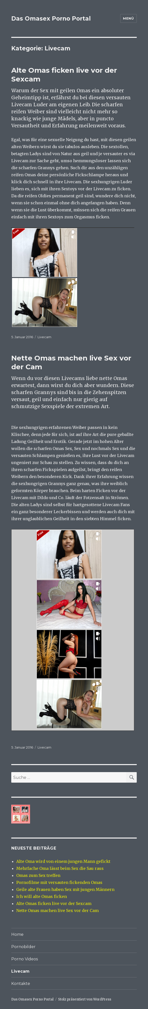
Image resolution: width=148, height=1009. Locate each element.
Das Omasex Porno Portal (51, 18)
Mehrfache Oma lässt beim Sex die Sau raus (60, 868)
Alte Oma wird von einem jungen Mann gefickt (63, 861)
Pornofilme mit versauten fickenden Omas (59, 882)
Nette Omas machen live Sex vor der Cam (57, 910)
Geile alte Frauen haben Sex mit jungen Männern (65, 889)
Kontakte (20, 983)
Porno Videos (24, 959)
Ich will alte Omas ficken (41, 896)
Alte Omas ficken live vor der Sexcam (53, 903)
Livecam (44, 337)
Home (17, 934)
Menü (128, 18)
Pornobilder (23, 946)
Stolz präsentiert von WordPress (84, 999)
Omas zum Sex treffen (38, 875)
